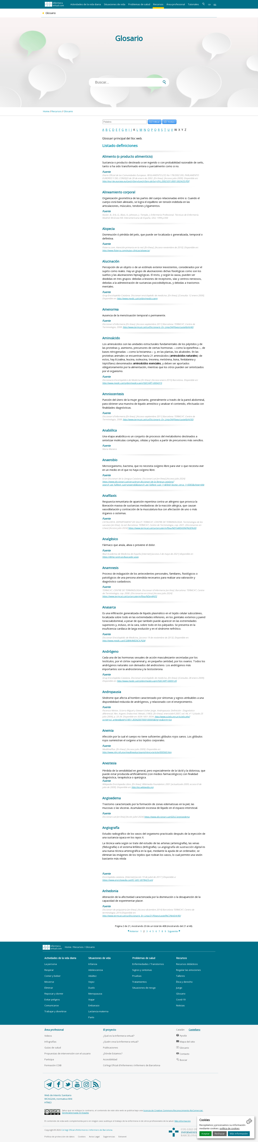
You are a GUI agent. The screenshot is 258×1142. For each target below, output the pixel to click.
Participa (49, 1059)
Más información (239, 1133)
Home (46, 111)
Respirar (49, 970)
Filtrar (154, 121)
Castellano (194, 1029)
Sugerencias (109, 1136)
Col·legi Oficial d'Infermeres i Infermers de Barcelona (131, 1065)
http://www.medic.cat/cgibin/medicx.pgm (137, 298)
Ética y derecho (184, 981)
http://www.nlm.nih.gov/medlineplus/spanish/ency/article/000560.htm (136, 752)
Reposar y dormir (53, 993)
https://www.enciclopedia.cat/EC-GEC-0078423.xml (127, 880)
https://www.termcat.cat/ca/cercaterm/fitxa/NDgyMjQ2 (129, 596)
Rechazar (220, 1133)
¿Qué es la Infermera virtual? (118, 1035)
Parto (91, 1017)
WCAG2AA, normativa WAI (58, 1098)
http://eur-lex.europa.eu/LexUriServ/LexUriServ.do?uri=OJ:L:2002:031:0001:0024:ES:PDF (145, 181)
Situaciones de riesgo (144, 987)
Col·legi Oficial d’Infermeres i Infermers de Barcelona (86, 1130)
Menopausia (95, 993)
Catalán (180, 1029)
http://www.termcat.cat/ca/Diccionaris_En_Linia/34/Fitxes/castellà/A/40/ (158, 327)
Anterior (133, 931)
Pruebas (137, 975)
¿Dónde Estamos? (112, 1053)
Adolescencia (95, 970)
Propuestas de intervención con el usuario (67, 1053)
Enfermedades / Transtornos (148, 964)
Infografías (50, 1041)
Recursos (158, 4)
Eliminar (48, 987)
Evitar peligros (52, 999)
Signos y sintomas (142, 970)
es (215, 4)
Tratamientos (139, 981)
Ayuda (181, 1035)
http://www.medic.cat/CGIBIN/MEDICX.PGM (123, 640)
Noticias (180, 1005)
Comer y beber (52, 975)
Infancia (92, 964)
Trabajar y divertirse (55, 1011)
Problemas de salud (139, 4)
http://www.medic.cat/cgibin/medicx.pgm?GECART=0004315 (132, 383)
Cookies (81, 1136)
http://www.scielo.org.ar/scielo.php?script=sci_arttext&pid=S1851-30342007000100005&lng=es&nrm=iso (146, 718)
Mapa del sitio (185, 1041)
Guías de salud (52, 1047)
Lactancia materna (98, 1011)
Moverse (49, 981)
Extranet (122, 1136)
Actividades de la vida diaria (85, 4)
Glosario (68, 111)
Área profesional (175, 4)
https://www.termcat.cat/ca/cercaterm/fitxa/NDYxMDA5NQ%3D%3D (162, 528)
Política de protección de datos (59, 1136)
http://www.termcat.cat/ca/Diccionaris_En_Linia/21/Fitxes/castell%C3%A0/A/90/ (141, 915)
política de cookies (230, 1128)
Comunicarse (51, 1005)
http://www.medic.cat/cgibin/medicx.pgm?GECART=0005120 (147, 680)
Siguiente (174, 931)
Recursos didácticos (187, 964)
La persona (50, 964)
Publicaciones (110, 1047)
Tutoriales (193, 4)
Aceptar (205, 1133)
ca (209, 4)
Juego (179, 987)
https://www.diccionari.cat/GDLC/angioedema (167, 816)
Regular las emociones (188, 970)
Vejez (91, 981)
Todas (169, 121)
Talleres (180, 975)
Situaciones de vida (114, 4)
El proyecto (109, 1029)
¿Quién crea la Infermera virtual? (120, 1041)
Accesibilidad (110, 1059)
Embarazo (93, 1005)
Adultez (92, 975)
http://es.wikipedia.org (143, 787)
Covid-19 (180, 999)
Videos (48, 1035)
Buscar (181, 1060)
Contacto (182, 1053)
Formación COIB (52, 1065)
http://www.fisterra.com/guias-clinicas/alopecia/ (126, 250)
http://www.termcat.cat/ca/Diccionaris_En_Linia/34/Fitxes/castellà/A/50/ (158, 419)
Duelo (91, 987)
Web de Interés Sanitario (57, 1095)
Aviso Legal (94, 1136)
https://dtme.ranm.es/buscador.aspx (120, 556)
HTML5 (48, 1102)
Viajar (91, 999)
